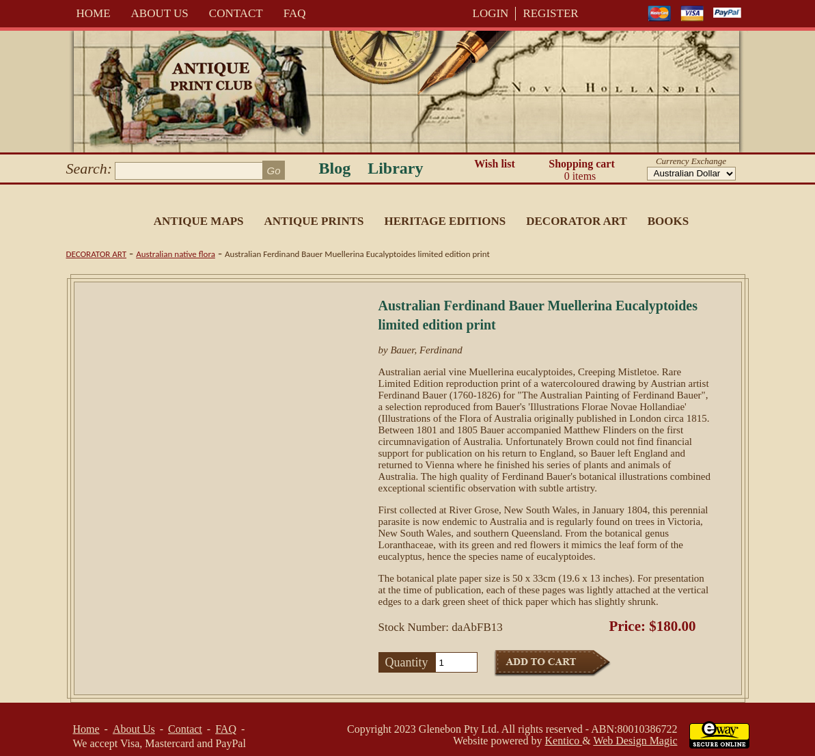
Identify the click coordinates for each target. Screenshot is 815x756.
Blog (335, 168)
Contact (236, 13)
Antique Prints (314, 221)
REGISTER (550, 13)
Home (94, 13)
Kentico (564, 740)
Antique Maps (199, 221)
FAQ (295, 13)
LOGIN (491, 13)
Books (668, 221)
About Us (160, 13)
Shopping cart (582, 170)
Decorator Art (576, 221)
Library (395, 168)
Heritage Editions (445, 221)
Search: (89, 168)
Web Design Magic (635, 740)
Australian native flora (175, 254)
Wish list (494, 164)
